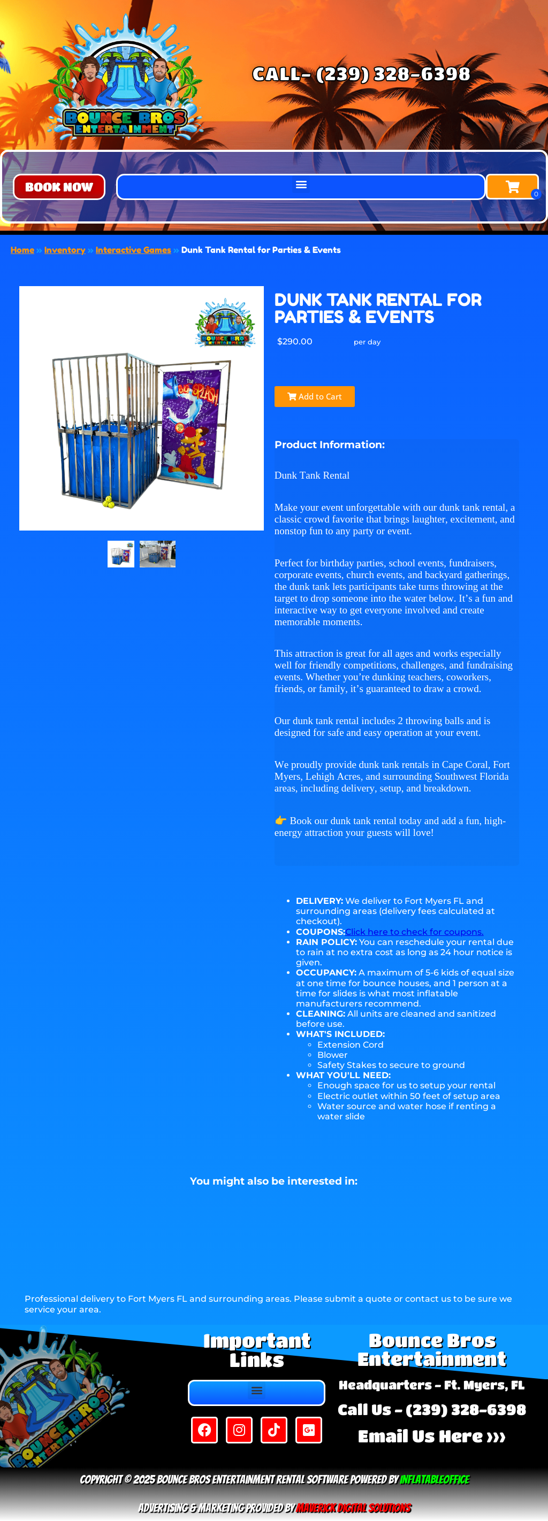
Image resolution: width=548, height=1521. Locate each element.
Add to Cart (314, 396)
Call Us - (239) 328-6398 (432, 1409)
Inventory (65, 249)
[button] (59, 187)
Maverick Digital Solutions (353, 1508)
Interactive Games (133, 249)
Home (22, 249)
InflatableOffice (434, 1479)
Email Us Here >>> (432, 1436)
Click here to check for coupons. (414, 932)
